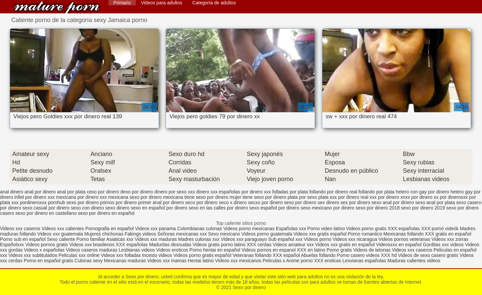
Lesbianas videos (137, 250)
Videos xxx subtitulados (32, 255)
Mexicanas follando (404, 234)
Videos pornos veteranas (404, 239)
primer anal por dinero (161, 202)
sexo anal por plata (435, 202)
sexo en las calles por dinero (218, 207)
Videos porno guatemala (266, 234)
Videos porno (317, 239)
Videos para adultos (161, 2)
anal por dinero (40, 191)
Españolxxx (12, 244)
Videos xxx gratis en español (345, 244)
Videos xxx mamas (166, 260)
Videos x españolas (45, 250)
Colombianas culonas (199, 228)
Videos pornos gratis (46, 244)
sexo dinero (117, 207)
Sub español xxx (286, 239)
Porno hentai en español (214, 250)
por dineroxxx (454, 197)
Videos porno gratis (366, 228)
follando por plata (376, 191)
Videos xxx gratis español (321, 234)
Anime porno (300, 260)
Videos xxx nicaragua (355, 239)
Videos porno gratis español (203, 255)
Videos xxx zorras (449, 239)
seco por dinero (201, 202)
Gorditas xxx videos (444, 244)
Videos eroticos (172, 250)
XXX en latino (311, 250)
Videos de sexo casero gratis (428, 255)
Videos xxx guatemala (60, 234)
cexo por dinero (103, 191)
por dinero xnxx (394, 197)
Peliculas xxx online (80, 255)
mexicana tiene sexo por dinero (195, 197)
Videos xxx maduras (156, 239)
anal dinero (11, 191)
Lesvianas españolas (365, 260)
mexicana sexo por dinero (135, 197)
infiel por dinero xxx (34, 197)
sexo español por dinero (274, 207)
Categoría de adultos (214, 2)
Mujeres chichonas (104, 234)
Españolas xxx (291, 228)
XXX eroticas (327, 260)
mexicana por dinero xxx (81, 197)
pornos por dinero (118, 202)
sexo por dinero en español (106, 213)
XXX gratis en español (448, 234)
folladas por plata (290, 191)
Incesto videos (157, 255)
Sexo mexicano (224, 234)
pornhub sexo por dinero (73, 202)
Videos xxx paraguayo (244, 239)
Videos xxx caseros (20, 228)
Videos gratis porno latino (218, 244)
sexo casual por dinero (46, 207)
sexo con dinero (87, 207)
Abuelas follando (318, 255)
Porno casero (351, 255)
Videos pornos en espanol (269, 250)
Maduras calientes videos (413, 260)
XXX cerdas (260, 244)
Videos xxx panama (156, 228)
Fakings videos (140, 234)
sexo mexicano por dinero (327, 207)
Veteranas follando (252, 255)
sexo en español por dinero (159, 207)
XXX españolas (404, 228)
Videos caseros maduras (91, 250)
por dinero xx (424, 197)
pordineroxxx (33, 202)
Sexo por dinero (56, 7)
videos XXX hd (381, 255)
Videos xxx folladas (121, 255)
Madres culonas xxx (199, 239)
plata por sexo (302, 197)
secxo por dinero (265, 202)
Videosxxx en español (398, 244)
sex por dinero (355, 202)
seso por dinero (300, 202)
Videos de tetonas (372, 250)
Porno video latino (326, 228)
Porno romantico (365, 234)
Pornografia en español (110, 228)
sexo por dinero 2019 (423, 207)
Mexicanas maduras (125, 260)
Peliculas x (274, 260)
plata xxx (327, 197)
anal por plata (71, 191)
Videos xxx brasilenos (92, 244)
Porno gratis (340, 250)
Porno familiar (90, 239)
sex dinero (328, 202)
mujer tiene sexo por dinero (258, 197)
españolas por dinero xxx (245, 191)
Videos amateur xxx (293, 244)
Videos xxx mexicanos (239, 260)
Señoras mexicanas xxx (182, 234)
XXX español (287, 255)
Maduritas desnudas (170, 244)
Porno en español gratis (48, 260)
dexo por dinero (136, 191)
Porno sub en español (23, 239)
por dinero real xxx (357, 197)
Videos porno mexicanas (248, 228)
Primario (122, 2)
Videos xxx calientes (63, 228)
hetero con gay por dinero (422, 191)
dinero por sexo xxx (174, 191)
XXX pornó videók (440, 228)
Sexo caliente (61, 239)
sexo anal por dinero (393, 202)
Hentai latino (201, 260)
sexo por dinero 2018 (377, 207)
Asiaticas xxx (120, 239)
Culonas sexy (89, 260)
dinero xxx (207, 191)
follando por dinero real (333, 191)
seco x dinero (233, 202)
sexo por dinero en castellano (46, 213)
